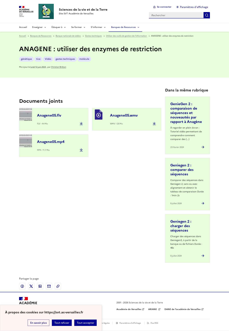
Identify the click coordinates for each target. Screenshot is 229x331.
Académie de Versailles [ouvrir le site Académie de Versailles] (128, 309)
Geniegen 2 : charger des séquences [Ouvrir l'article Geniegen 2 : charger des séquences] (180, 226)
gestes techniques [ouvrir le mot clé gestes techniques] (65, 59)
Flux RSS (154, 323)
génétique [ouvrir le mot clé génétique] (26, 59)
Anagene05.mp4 (50, 141)
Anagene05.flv (49, 115)
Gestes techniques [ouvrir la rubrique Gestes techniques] (93, 35)
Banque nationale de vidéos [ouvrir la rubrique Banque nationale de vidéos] (68, 35)
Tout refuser (61, 323)
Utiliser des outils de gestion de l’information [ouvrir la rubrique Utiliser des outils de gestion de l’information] (126, 35)
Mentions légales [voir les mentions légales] (102, 323)
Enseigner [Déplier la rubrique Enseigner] (37, 27)
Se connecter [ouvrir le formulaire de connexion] (164, 7)
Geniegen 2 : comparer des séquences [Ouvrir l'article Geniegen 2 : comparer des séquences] (182, 170)
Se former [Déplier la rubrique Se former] (76, 27)
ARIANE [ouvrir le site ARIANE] (152, 309)
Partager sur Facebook (22, 286)
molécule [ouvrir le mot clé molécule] (84, 59)
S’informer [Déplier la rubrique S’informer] (96, 27)
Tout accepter (85, 323)
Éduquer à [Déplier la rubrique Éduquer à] (57, 27)
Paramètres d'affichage (130, 323)
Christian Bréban (58, 67)
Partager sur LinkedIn (40, 286)
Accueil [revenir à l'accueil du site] (23, 27)
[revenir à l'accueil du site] (83, 9)
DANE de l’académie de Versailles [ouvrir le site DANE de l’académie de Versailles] (182, 309)
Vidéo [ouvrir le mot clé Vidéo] (48, 59)
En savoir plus (38, 323)
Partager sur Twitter (31, 286)
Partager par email (49, 286)
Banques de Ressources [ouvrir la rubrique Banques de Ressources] (40, 35)
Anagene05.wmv (124, 115)
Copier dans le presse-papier (58, 286)
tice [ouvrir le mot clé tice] (38, 59)
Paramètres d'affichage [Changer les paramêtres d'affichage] (194, 7)
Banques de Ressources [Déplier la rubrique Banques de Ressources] (123, 27)
